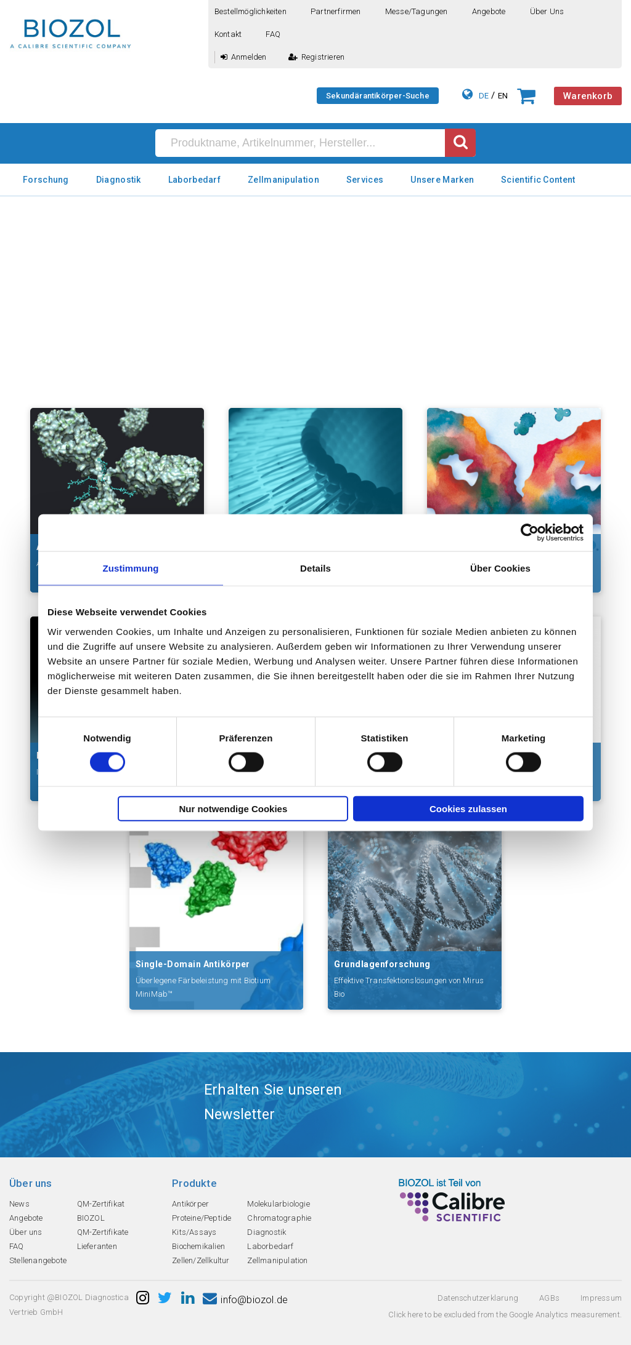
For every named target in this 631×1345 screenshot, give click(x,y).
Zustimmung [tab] (131, 568)
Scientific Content (538, 180)
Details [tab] (315, 568)
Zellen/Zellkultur (200, 1260)
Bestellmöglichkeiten (250, 11)
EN (503, 95)
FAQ (273, 34)
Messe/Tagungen (416, 11)
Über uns (547, 11)
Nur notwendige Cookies (233, 808)
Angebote (489, 11)
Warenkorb (588, 96)
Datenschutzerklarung (478, 1298)
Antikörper (190, 1203)
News (19, 1203)
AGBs (549, 1298)
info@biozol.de (245, 1300)
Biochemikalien (198, 1246)
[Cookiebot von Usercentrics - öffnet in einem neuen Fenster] (530, 533)
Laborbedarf (194, 180)
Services (364, 180)
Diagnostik (118, 180)
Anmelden (244, 57)
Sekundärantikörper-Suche (377, 95)
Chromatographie (279, 1218)
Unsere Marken (442, 180)
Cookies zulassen (468, 808)
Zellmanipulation (283, 180)
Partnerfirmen (336, 11)
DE (484, 95)
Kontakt (228, 34)
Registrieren (316, 57)
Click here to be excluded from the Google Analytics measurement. (505, 1314)
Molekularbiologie (278, 1203)
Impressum (601, 1298)
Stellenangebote (38, 1260)
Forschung (46, 180)
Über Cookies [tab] (500, 568)
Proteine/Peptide (201, 1218)
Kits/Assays (194, 1232)
